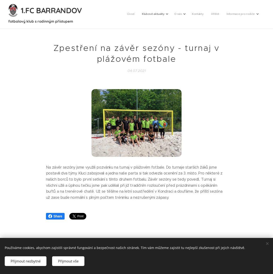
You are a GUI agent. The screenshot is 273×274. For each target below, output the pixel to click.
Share (55, 216)
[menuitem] (213, 14)
